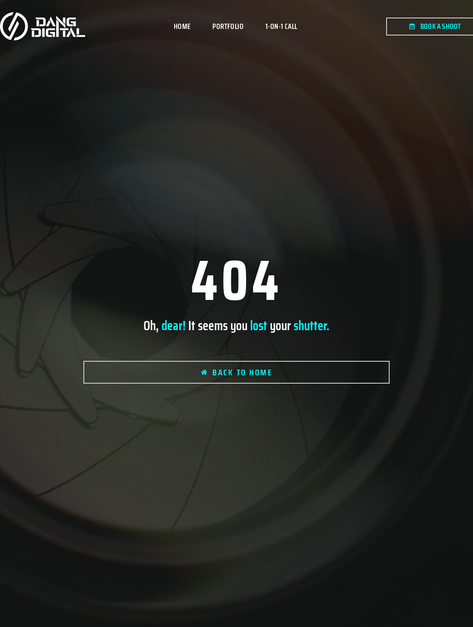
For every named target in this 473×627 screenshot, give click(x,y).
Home (182, 26)
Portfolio (228, 26)
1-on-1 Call (281, 26)
